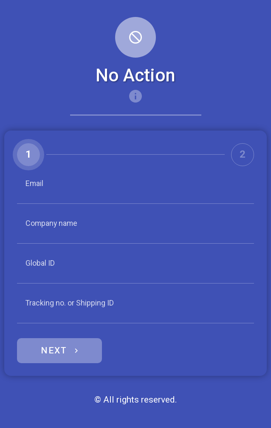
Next (54, 350)
